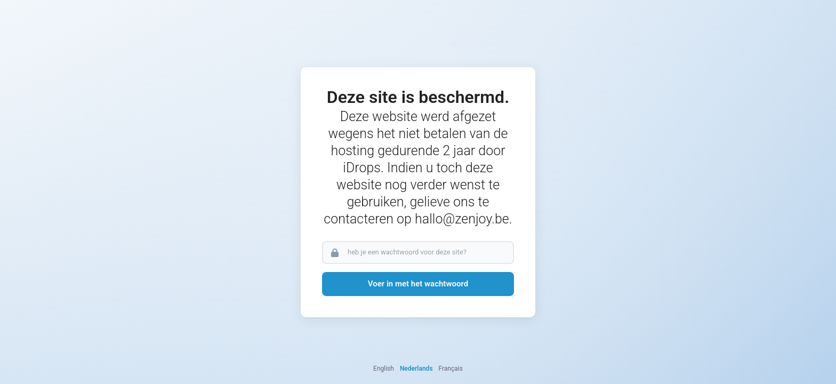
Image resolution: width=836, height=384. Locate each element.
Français (451, 368)
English (383, 368)
